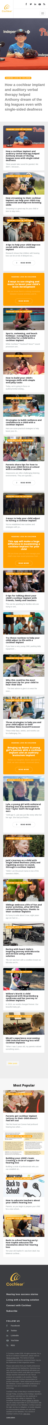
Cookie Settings (10, 1417)
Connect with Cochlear (18, 1305)
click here (26, 1414)
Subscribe (11, 1311)
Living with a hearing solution (22, 1300)
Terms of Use (11, 1358)
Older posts (12, 1063)
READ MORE (23, 263)
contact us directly (32, 1400)
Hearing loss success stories (22, 1294)
